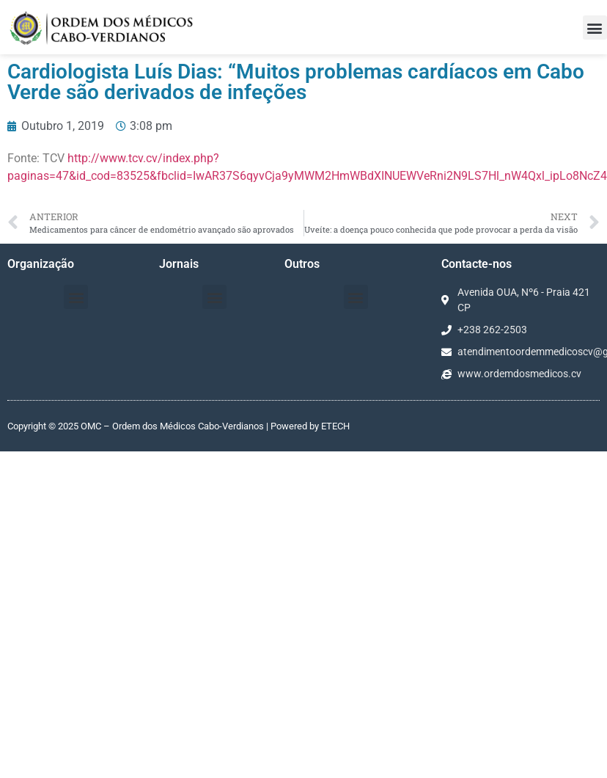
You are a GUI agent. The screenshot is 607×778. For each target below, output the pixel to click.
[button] (595, 27)
